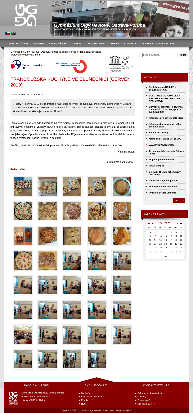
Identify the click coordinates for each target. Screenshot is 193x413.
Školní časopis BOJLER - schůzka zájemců (162, 88)
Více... (178, 200)
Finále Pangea (156, 165)
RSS (130, 410)
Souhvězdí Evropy (158, 132)
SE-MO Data (121, 410)
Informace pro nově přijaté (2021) (166, 118)
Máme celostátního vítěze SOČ (165, 138)
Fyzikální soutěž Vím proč (162, 192)
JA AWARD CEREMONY (161, 145)
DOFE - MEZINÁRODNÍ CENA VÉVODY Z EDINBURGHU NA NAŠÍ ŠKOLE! (164, 98)
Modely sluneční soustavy (163, 186)
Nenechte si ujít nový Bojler (163, 180)
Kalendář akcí (154, 214)
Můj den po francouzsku (162, 159)
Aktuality (151, 77)
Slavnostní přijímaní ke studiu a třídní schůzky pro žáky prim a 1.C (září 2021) (165, 109)
